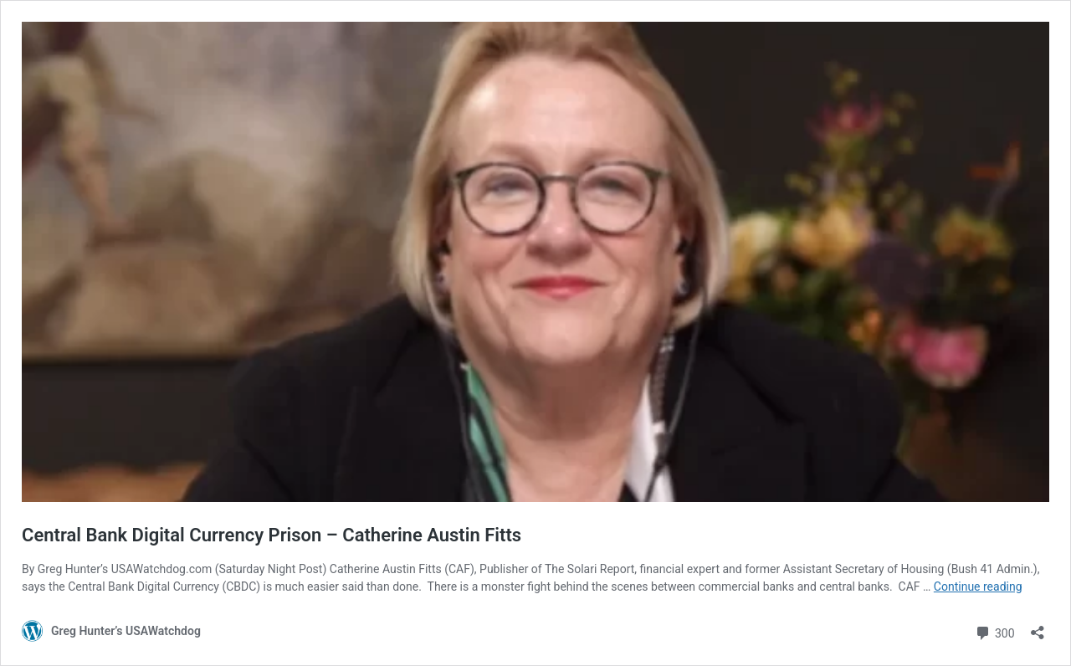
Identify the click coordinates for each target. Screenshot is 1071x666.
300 (994, 631)
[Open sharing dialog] (1037, 627)
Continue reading (978, 586)
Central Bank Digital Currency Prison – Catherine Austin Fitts (271, 535)
